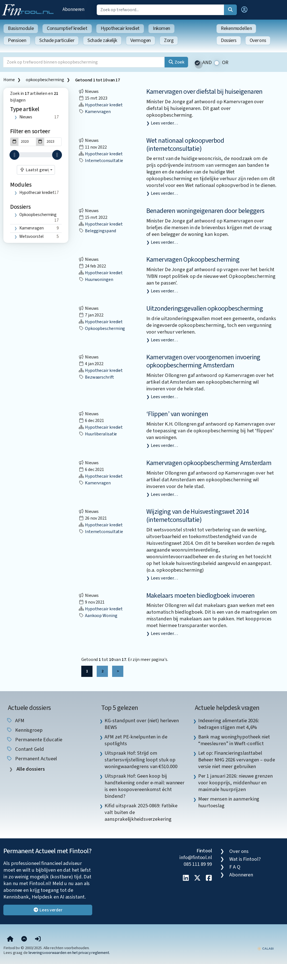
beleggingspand (97, 231)
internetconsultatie (100, 161)
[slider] (14, 155)
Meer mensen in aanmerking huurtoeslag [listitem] (229, 802)
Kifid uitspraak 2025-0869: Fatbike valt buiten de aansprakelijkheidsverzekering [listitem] (141, 812)
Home (9, 80)
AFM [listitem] (15, 720)
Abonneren (73, 9)
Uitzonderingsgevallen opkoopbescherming (204, 308)
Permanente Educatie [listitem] (34, 739)
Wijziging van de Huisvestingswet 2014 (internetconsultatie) (197, 516)
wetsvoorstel (31, 236)
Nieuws (25, 117)
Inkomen (161, 28)
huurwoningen (95, 279)
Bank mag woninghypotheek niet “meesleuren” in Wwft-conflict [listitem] (234, 740)
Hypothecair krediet (120, 28)
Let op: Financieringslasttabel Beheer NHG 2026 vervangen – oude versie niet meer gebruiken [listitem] (236, 759)
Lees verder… (164, 123)
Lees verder (48, 910)
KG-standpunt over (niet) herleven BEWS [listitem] (142, 724)
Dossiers (229, 40)
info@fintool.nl (195, 857)
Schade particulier (56, 40)
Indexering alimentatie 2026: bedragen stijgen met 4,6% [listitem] (228, 724)
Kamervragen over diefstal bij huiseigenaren (204, 92)
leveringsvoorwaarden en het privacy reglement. (69, 953)
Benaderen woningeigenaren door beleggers (205, 211)
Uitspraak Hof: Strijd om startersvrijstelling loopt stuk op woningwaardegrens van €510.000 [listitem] (141, 759)
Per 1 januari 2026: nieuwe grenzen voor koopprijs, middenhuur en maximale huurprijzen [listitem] (235, 782)
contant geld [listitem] (25, 749)
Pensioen (17, 40)
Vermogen (140, 40)
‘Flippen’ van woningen (177, 414)
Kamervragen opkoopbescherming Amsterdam (209, 463)
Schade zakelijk (102, 40)
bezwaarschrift (96, 377)
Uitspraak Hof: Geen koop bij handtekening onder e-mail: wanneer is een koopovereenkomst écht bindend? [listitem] (144, 786)
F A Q (234, 867)
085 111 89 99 (198, 864)
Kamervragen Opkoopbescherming (193, 259)
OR (225, 62)
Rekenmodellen (236, 28)
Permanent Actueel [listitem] (31, 758)
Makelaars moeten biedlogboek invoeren (200, 596)
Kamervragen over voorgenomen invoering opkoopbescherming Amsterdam (203, 361)
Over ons (258, 40)
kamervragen (31, 228)
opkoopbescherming (45, 80)
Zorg (168, 40)
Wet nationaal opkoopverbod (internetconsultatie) (185, 145)
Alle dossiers (30, 769)
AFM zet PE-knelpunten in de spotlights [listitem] (136, 740)
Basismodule (21, 28)
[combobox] (36, 170)
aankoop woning (97, 616)
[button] (244, 9)
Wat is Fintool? (245, 859)
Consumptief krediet (67, 28)
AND (207, 62)
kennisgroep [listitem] (24, 730)
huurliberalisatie (97, 434)
